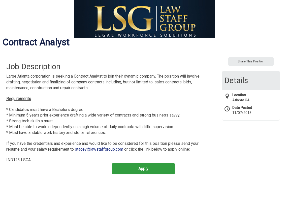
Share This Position (251, 61)
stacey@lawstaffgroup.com (99, 149)
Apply (143, 168)
